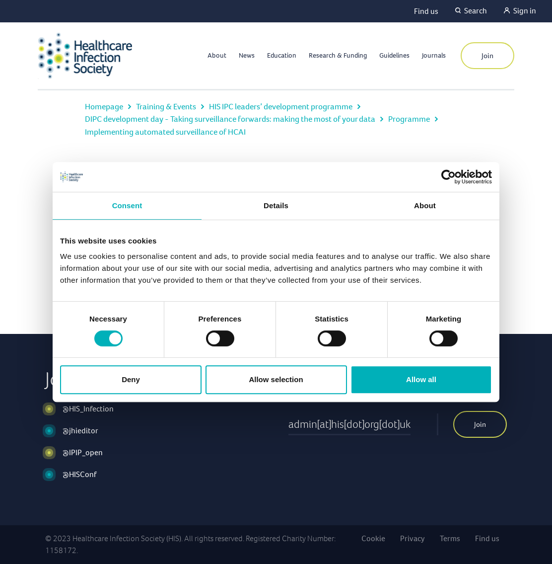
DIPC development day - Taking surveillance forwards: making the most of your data (230, 119)
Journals (434, 55)
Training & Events (166, 106)
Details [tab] (276, 205)
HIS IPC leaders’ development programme (280, 106)
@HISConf (79, 474)
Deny (131, 379)
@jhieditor (80, 430)
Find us (426, 11)
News (247, 55)
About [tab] (425, 205)
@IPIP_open (83, 452)
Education (281, 55)
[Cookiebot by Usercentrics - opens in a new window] (448, 176)
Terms (450, 538)
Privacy (412, 538)
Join (487, 56)
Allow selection (276, 379)
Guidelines (394, 55)
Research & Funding (338, 55)
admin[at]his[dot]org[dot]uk (349, 424)
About (216, 55)
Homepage (104, 106)
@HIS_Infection (88, 408)
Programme (409, 119)
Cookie (373, 538)
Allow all (421, 379)
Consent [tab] (127, 205)
